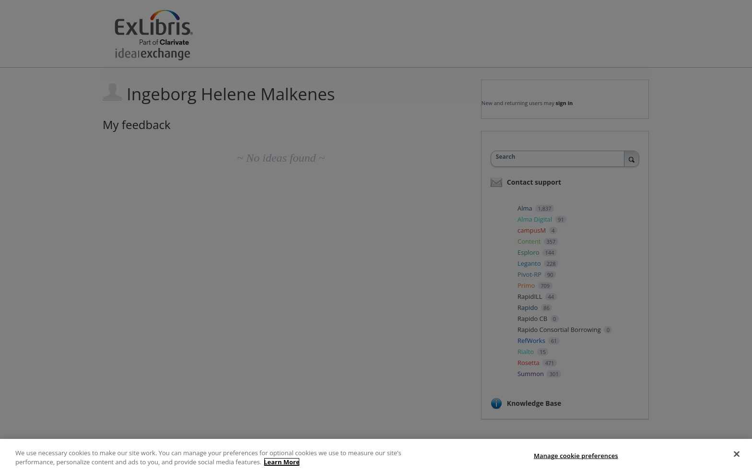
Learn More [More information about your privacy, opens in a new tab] (282, 462)
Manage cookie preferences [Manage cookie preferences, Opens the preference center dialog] (576, 455)
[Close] (736, 454)
